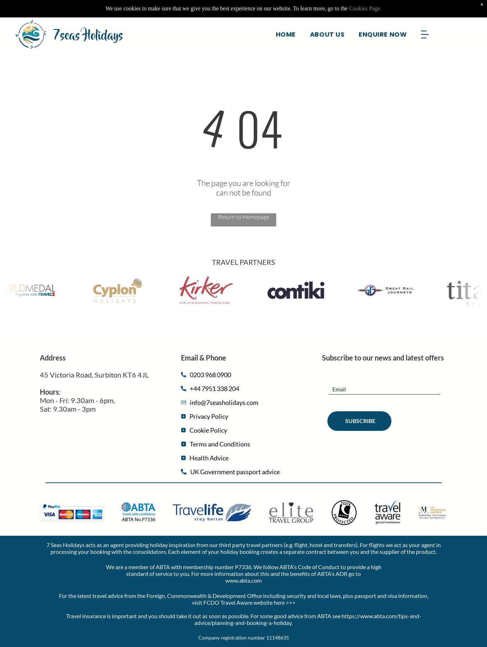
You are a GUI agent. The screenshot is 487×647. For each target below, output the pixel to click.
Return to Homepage (243, 216)
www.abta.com (243, 580)
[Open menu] (424, 17)
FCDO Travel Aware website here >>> (249, 602)
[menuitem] (286, 18)
